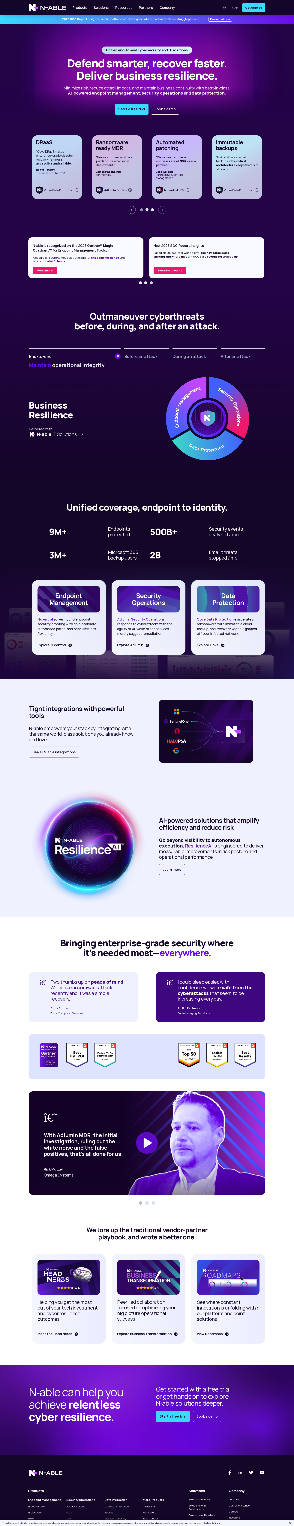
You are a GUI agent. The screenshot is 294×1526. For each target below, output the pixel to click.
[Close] (290, 1523)
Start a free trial (131, 109)
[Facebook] (229, 1472)
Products (80, 7)
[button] (141, 209)
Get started (253, 8)
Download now (220, 19)
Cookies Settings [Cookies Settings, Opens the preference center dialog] (211, 1523)
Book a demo (165, 109)
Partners (146, 7)
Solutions (101, 7)
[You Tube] (262, 1472)
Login (235, 7)
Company (167, 7)
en (226, 7)
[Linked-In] (240, 1472)
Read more (166, 270)
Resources (123, 7)
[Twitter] (251, 1472)
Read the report (48, 270)
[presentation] (132, 210)
